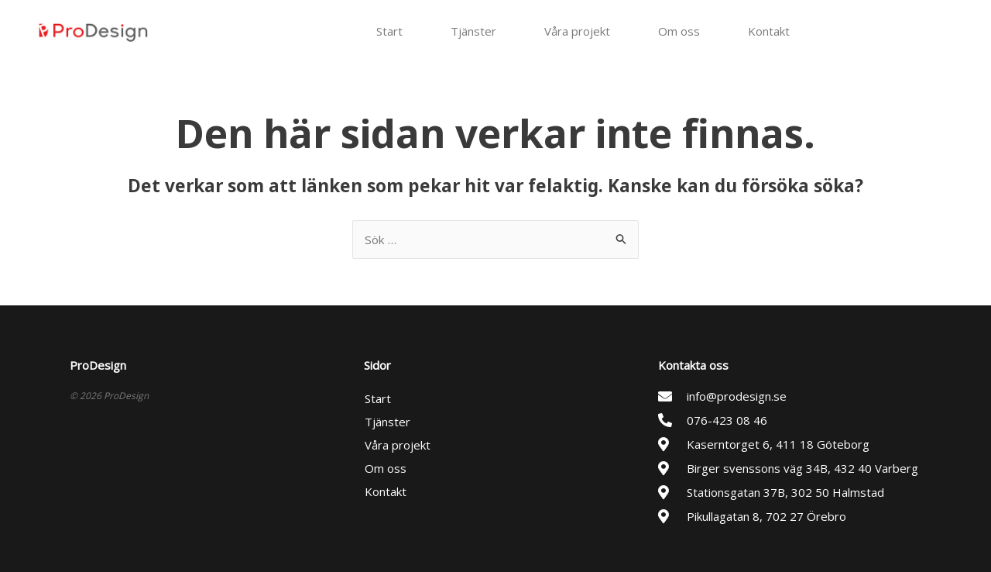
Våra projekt (577, 31)
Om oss (679, 31)
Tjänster (473, 31)
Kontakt (769, 31)
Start (389, 31)
